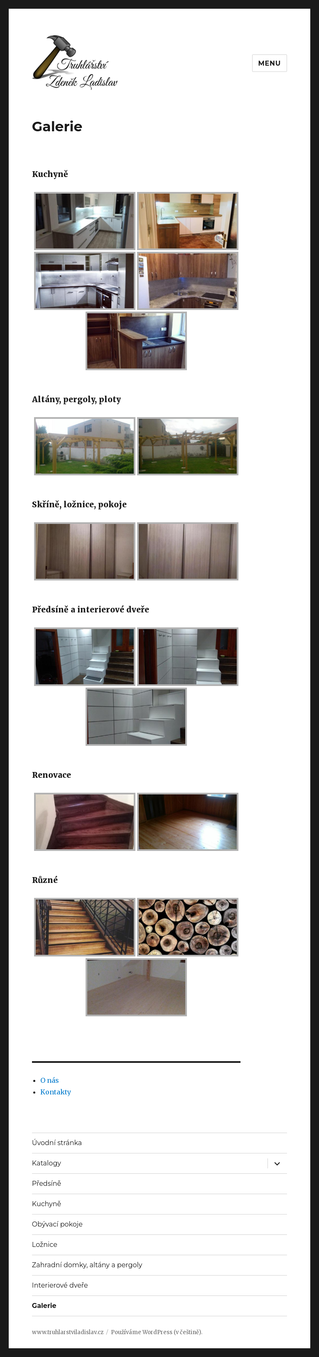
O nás (49, 1080)
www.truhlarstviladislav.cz (67, 1332)
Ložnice (44, 1245)
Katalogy (46, 1163)
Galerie (44, 1306)
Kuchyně (46, 1204)
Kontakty (55, 1092)
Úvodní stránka (57, 1143)
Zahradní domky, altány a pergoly (87, 1265)
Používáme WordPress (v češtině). (156, 1332)
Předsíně (46, 1183)
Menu (269, 63)
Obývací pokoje (57, 1224)
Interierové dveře (60, 1285)
